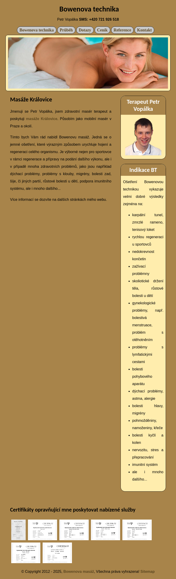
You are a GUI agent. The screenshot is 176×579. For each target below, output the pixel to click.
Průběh (66, 30)
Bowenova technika (36, 30)
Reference (122, 30)
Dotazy (85, 30)
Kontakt (144, 30)
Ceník (102, 30)
